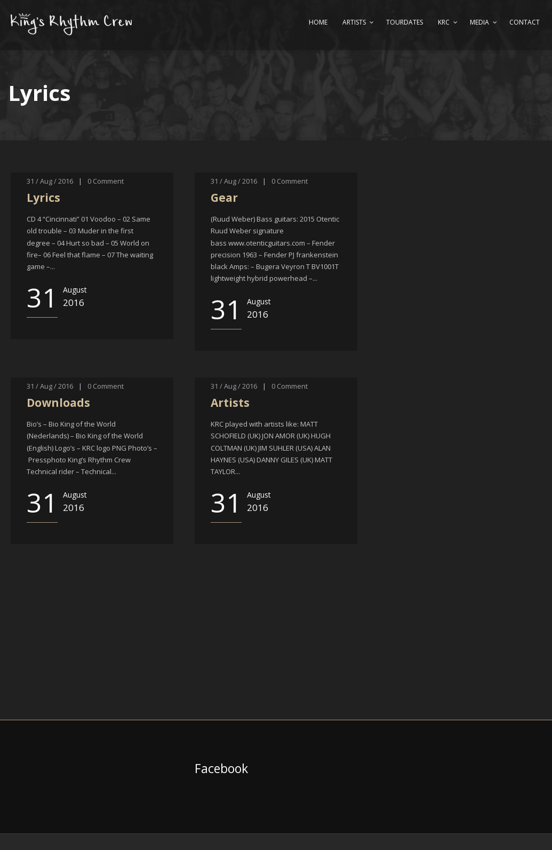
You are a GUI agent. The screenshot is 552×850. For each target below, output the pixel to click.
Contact (524, 22)
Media (479, 22)
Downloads (58, 402)
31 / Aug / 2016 (50, 181)
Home (318, 22)
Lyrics (43, 197)
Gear (224, 197)
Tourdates (404, 22)
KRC (444, 22)
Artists (354, 22)
